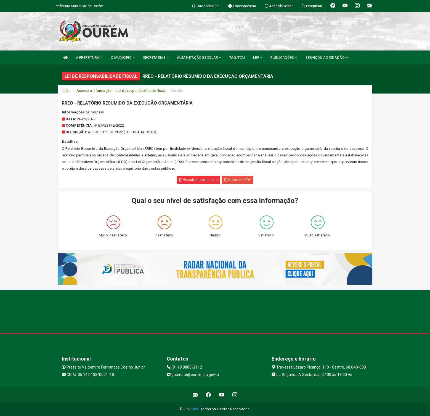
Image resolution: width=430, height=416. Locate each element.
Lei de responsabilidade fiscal (141, 91)
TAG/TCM (237, 57)
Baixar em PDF (237, 180)
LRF (257, 57)
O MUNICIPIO (123, 57)
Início (66, 91)
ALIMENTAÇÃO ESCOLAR (199, 57)
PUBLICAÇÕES (283, 57)
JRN (195, 409)
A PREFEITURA (89, 57)
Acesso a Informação (94, 91)
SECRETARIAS (156, 57)
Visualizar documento (198, 180)
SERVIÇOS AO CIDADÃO (327, 57)
